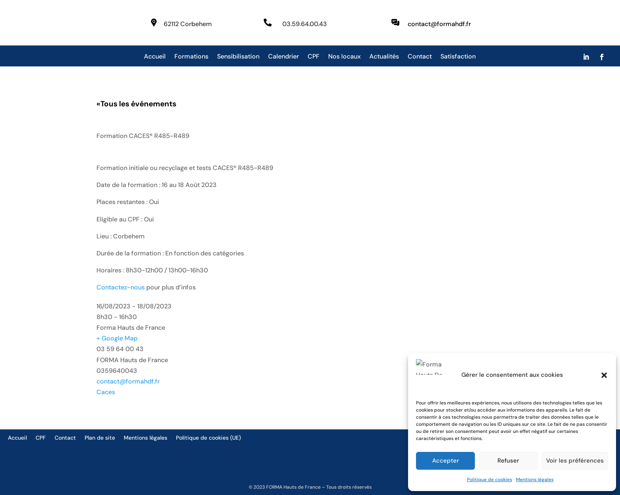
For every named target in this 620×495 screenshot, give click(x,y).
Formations (191, 57)
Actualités (384, 57)
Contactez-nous (120, 287)
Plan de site (100, 438)
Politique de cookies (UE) (208, 438)
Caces (105, 392)
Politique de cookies (489, 479)
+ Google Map (117, 338)
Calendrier (283, 57)
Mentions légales (535, 479)
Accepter (445, 461)
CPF (313, 57)
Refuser (508, 461)
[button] (604, 382)
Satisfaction (458, 57)
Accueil (155, 57)
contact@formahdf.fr (128, 381)
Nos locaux (344, 57)
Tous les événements (136, 104)
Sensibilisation (238, 57)
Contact (420, 57)
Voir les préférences (575, 461)
